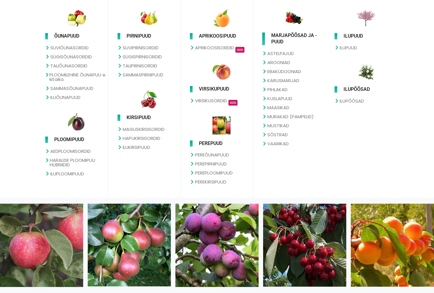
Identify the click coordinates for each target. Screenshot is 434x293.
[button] (421, 249)
